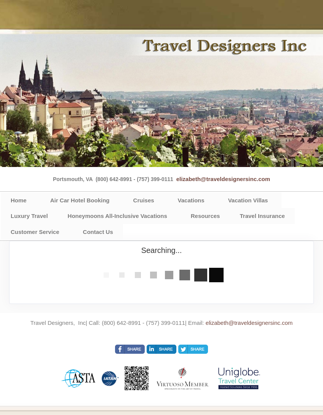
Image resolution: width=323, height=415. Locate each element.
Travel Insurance (262, 216)
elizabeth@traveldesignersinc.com (223, 179)
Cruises (143, 200)
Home (19, 200)
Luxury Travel (29, 216)
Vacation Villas (248, 200)
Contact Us (98, 232)
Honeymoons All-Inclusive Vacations (117, 216)
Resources (205, 216)
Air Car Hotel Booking (80, 200)
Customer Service (35, 232)
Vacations (191, 200)
